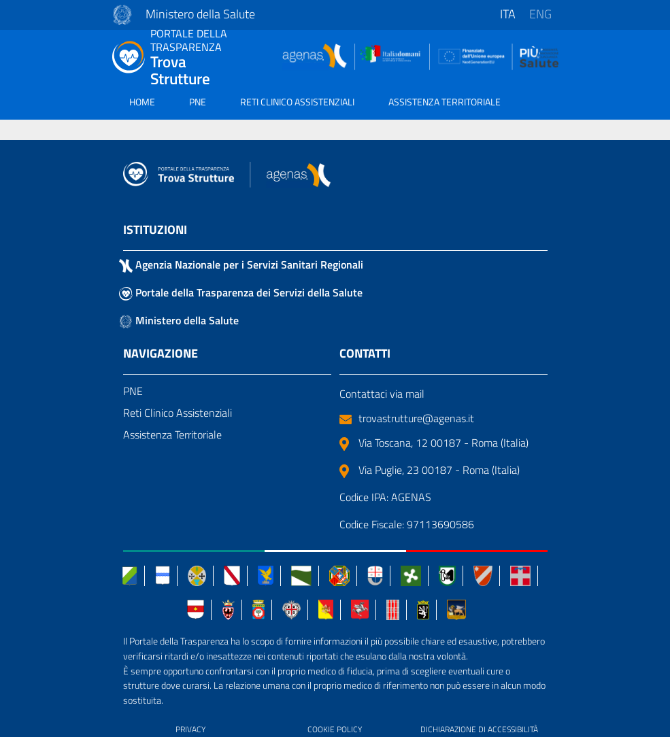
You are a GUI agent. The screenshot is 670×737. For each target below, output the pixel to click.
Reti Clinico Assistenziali (177, 413)
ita (508, 14)
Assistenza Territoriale (172, 434)
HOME (142, 102)
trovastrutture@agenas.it (406, 418)
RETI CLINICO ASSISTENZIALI (297, 102)
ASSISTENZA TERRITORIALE (444, 102)
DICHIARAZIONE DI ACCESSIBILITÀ (479, 729)
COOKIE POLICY (334, 729)
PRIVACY (190, 729)
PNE (197, 102)
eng (540, 14)
